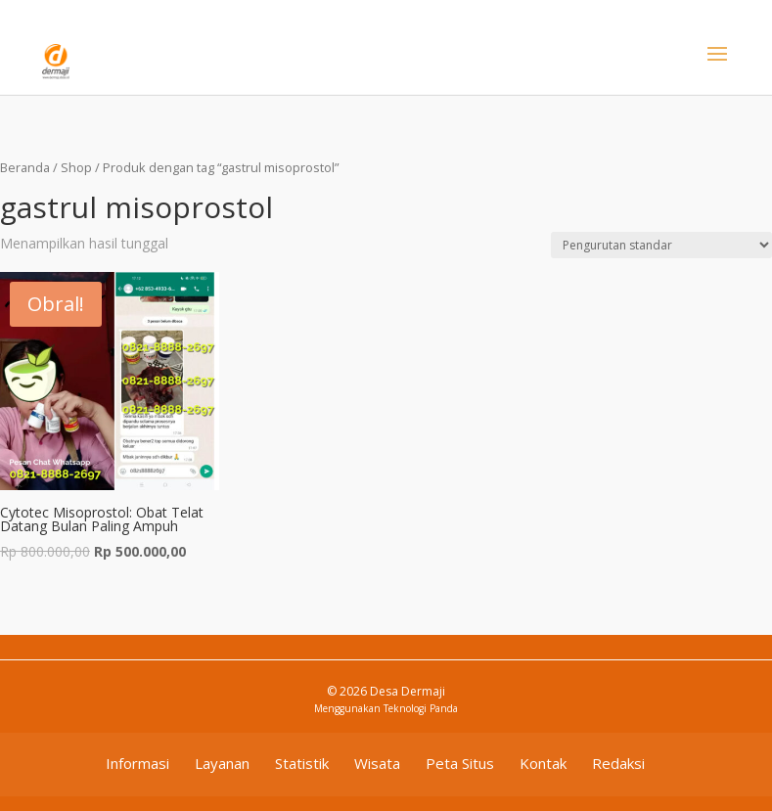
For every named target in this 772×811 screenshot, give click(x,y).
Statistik (302, 763)
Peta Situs (460, 763)
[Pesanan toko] (661, 245)
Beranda (25, 167)
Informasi (137, 763)
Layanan (222, 763)
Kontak (543, 763)
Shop (76, 167)
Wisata (377, 763)
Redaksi (618, 763)
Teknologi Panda (421, 708)
